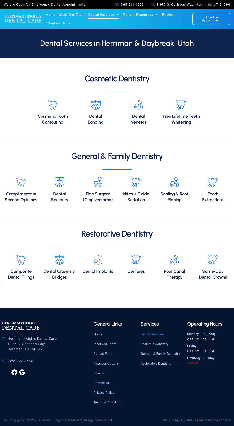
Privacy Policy (104, 392)
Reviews (168, 14)
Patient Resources (140, 14)
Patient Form (103, 353)
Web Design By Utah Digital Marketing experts (196, 420)
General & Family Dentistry (160, 353)
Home (50, 14)
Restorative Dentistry (156, 363)
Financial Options (106, 363)
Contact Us (59, 23)
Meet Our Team (71, 14)
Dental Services (103, 14)
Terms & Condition (107, 402)
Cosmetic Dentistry (154, 343)
